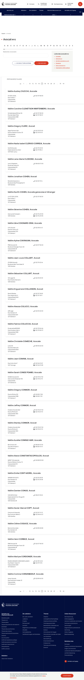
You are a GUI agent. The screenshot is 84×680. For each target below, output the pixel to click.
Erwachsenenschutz (49, 641)
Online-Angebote (69, 632)
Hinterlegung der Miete (49, 623)
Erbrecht (46, 647)
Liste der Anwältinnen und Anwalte (73, 621)
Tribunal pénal (5, 622)
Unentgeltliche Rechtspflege (51, 619)
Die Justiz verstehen (28, 616)
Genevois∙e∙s (59, 58)
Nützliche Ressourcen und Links (54, 11)
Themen (41, 11)
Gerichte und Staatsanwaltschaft (10, 11)
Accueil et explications (23, 63)
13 (29, 83)
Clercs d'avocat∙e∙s (60, 65)
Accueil (3, 33)
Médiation (23, 11)
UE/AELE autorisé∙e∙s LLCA (62, 61)
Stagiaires (58, 63)
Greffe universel (5, 648)
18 (45, 83)
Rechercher (42, 63)
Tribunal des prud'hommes (8, 629)
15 (36, 83)
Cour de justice (5, 637)
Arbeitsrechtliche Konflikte (50, 621)
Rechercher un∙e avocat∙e (9, 52)
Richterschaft (26, 623)
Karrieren (25, 625)
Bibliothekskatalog (69, 634)
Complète (58, 56)
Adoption (46, 616)
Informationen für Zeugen (50, 632)
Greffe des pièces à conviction (9, 642)
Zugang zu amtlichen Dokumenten (73, 646)
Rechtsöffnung (47, 638)
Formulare (67, 644)
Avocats (9, 33)
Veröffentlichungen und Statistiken (31, 634)
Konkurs (46, 630)
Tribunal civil (5, 620)
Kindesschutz (47, 643)
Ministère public (5, 618)
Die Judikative (32, 11)
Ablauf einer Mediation (7, 658)
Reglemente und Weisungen (30, 627)
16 (39, 83)
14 (33, 83)
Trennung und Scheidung (50, 645)
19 (48, 83)
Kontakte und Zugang (70, 11)
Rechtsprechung (69, 616)
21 (54, 83)
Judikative (25, 619)
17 (42, 83)
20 (51, 83)
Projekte (25, 621)
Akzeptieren (67, 676)
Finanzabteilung (68, 655)
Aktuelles (25, 630)
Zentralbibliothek (27, 632)
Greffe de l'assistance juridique (9, 640)
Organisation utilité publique (63, 68)
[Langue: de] (80, 12)
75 (60, 83)
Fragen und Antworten (70, 648)
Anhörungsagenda (69, 619)
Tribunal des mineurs (7, 631)
